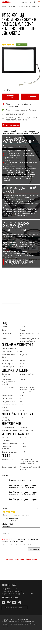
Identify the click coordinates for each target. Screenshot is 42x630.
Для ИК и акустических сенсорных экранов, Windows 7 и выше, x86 (23, 493)
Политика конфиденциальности (13, 622)
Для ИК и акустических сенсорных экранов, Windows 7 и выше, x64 (23, 500)
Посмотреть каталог (11, 125)
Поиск (35, 2)
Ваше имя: (6, 526)
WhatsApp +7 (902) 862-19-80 (23, 594)
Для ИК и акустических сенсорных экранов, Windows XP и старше (23, 486)
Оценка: (6, 545)
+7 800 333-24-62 (25, 2)
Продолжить (34, 549)
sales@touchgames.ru (14, 591)
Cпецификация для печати (20, 480)
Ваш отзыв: (7, 534)
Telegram (5, 594)
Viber (10, 594)
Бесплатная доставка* (15, 114)
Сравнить (30, 96)
